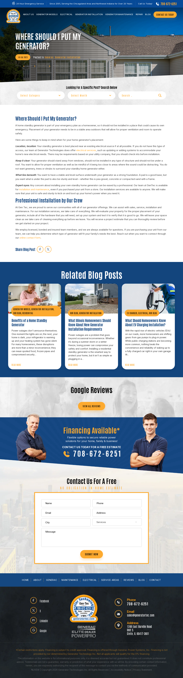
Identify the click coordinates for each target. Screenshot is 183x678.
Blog (148, 14)
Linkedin (44, 621)
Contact (155, 580)
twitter (48, 249)
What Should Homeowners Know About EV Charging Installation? (145, 322)
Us (28, 14)
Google (43, 631)
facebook (40, 249)
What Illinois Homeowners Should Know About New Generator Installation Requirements (89, 324)
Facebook (44, 601)
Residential (27, 313)
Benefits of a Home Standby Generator (29, 322)
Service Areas (110, 580)
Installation (89, 14)
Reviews (129, 580)
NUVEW (35, 669)
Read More (16, 364)
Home (25, 580)
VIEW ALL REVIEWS (91, 406)
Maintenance (119, 14)
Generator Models (21, 309)
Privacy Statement (142, 669)
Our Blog (17, 313)
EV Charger (132, 313)
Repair (139, 14)
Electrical (66, 14)
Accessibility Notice (121, 669)
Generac (49, 57)
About (37, 580)
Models (47, 14)
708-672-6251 (169, 3)
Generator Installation (67, 57)
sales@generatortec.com (140, 615)
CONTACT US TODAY (165, 14)
